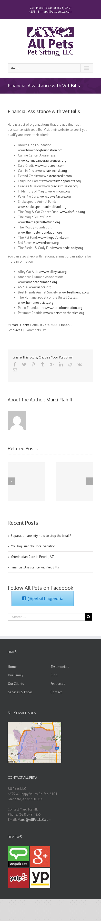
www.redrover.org (46, 243)
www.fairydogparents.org (62, 181)
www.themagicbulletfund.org (39, 222)
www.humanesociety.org (36, 302)
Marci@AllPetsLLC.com (34, 819)
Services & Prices (20, 692)
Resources (57, 683)
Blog (53, 675)
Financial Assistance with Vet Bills (35, 567)
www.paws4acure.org (55, 196)
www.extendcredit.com (55, 176)
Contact (56, 692)
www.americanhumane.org (37, 282)
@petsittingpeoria (42, 598)
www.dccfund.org (72, 212)
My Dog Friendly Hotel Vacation (33, 546)
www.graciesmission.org (60, 186)
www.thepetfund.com (53, 237)
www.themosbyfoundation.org (40, 232)
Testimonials (59, 667)
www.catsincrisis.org (52, 171)
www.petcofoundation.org (64, 308)
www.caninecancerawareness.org (42, 160)
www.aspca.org (40, 287)
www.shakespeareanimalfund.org (42, 207)
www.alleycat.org (54, 272)
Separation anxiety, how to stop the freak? (41, 535)
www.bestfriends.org (74, 292)
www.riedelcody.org (68, 248)
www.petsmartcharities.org (64, 313)
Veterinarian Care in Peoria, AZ (32, 557)
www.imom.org (58, 191)
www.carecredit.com (50, 165)
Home (12, 667)
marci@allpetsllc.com (56, 11)
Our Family (15, 675)
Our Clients (16, 683)
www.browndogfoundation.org (40, 150)
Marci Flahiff (20, 325)
